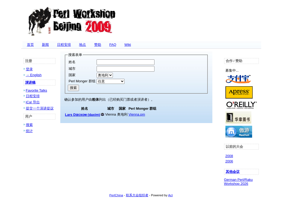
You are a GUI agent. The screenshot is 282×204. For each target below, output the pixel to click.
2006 (229, 161)
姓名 (72, 62)
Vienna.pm (137, 114)
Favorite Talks (36, 90)
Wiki (127, 45)
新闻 (45, 45)
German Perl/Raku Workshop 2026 (238, 182)
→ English (34, 75)
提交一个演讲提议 (40, 108)
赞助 (97, 45)
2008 (229, 156)
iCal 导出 (33, 102)
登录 (29, 69)
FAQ (112, 45)
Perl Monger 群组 (82, 81)
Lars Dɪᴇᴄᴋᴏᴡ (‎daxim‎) (82, 115)
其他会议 (233, 172)
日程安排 (64, 45)
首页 (30, 45)
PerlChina (116, 195)
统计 (29, 131)
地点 (82, 45)
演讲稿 (30, 82)
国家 (72, 75)
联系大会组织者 (137, 195)
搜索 (29, 125)
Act (170, 195)
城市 (72, 69)
